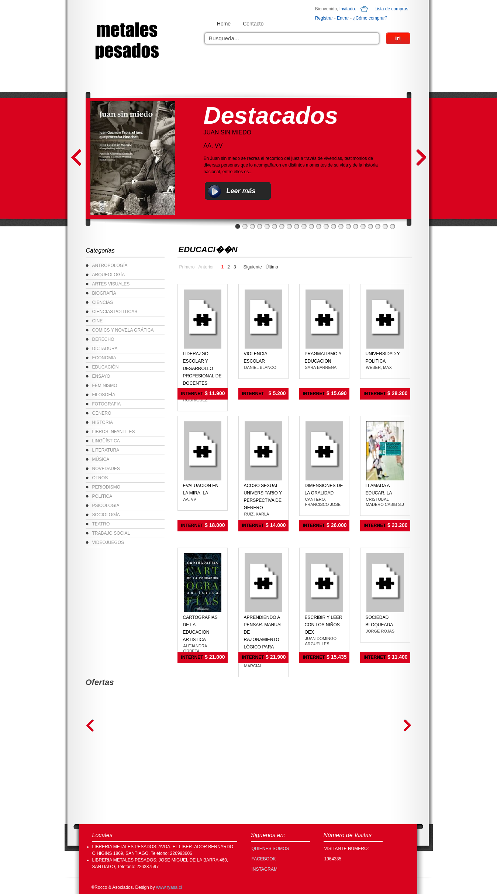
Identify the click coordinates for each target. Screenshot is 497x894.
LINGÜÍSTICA (106, 440)
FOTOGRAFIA (106, 404)
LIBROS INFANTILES (113, 431)
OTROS (100, 477)
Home (224, 24)
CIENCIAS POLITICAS (115, 311)
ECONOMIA (104, 357)
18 (363, 226)
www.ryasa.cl (169, 887)
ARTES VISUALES (111, 284)
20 (377, 226)
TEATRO (101, 524)
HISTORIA (102, 422)
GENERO (101, 413)
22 (392, 226)
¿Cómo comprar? (370, 18)
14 (333, 226)
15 (341, 226)
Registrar (324, 18)
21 (385, 226)
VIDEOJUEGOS (108, 542)
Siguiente (253, 267)
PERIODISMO (106, 487)
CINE (97, 320)
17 (355, 226)
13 (326, 226)
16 (348, 226)
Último (272, 267)
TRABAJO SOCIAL (111, 533)
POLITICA (102, 496)
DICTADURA (105, 348)
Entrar (343, 18)
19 (370, 226)
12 (318, 226)
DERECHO (103, 339)
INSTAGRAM (264, 869)
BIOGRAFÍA (104, 293)
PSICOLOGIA (106, 505)
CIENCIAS (102, 302)
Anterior (206, 267)
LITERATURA (106, 450)
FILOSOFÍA (103, 394)
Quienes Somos (270, 848)
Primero (187, 267)
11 (311, 226)
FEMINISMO (104, 385)
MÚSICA (101, 459)
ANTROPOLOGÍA (110, 265)
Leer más (241, 191)
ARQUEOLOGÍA (108, 274)
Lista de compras (391, 8)
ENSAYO (101, 376)
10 (304, 226)
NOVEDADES (106, 468)
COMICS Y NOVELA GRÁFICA (123, 330)
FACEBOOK (264, 859)
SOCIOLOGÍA (106, 514)
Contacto (253, 24)
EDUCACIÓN (105, 367)
